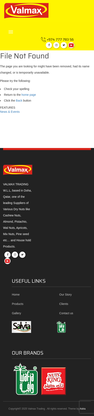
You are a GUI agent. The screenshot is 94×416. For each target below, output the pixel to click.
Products (17, 304)
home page (29, 94)
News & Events (10, 111)
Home (15, 294)
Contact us (66, 313)
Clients (63, 304)
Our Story (65, 294)
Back (19, 100)
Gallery (16, 313)
